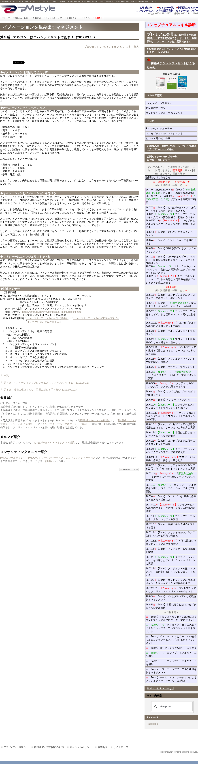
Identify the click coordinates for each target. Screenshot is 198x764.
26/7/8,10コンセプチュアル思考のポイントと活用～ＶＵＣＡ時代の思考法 (170, 507)
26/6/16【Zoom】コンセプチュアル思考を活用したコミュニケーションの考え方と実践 (170, 426)
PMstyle (44, 9)
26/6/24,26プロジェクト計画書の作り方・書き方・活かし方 (171, 459)
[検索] (171, 707)
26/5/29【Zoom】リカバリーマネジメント (171, 367)
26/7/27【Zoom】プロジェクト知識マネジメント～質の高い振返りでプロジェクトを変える (170, 571)
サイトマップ (120, 747)
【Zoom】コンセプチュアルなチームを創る (171, 648)
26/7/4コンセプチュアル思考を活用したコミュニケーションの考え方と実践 (171, 488)
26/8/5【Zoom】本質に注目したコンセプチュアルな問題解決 (171, 606)
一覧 (6, 375)
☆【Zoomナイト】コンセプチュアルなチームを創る (171, 663)
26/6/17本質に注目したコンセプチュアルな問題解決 (170, 434)
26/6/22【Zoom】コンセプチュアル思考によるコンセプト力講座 (170, 442)
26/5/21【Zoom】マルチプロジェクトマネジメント (170, 332)
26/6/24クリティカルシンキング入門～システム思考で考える (170, 450)
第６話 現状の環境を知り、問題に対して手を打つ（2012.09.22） (41, 389)
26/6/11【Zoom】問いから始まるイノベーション (170, 234)
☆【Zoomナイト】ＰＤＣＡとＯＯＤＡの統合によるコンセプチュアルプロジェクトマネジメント (171, 639)
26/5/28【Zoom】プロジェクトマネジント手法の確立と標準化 (170, 360)
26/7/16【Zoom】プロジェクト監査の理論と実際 (170, 550)
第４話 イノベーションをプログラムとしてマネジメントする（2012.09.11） (47, 382)
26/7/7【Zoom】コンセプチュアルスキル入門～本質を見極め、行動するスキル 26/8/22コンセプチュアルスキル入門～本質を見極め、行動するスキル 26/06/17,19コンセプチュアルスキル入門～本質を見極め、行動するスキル (171, 217)
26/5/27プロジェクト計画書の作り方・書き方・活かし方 (170, 341)
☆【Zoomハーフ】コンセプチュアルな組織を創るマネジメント (171, 671)
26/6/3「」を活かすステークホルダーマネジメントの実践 (171, 375)
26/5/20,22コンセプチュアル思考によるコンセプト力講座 (171, 324)
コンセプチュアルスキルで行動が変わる (95, 318)
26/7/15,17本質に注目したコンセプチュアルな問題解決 (171, 542)
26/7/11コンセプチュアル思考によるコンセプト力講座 (170, 518)
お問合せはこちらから (158, 177)
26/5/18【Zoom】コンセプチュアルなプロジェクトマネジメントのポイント (170, 296)
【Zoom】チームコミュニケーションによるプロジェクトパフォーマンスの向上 (171, 679)
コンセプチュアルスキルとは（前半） (47, 318)
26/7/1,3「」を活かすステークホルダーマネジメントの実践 (171, 476)
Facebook (152, 724)
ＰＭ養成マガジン (171, 108)
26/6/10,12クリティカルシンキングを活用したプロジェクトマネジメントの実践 (171, 416)
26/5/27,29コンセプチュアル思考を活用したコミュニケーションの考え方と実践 (171, 350)
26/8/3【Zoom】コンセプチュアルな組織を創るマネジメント (171, 598)
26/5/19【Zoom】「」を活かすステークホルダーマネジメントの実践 (171, 305)
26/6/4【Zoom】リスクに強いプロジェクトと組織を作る (171, 393)
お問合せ (50, 461)
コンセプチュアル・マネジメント (171, 113)
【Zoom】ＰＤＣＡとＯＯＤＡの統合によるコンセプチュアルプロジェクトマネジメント (171, 618)
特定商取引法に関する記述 (49, 747)
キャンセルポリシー (81, 747)
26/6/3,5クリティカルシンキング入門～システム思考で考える (171, 385)
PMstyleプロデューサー (170, 128)
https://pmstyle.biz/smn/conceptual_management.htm (51, 312)
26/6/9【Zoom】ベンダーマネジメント (171, 399)
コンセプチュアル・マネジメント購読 (53, 442)
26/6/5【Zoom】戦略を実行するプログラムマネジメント (171, 250)
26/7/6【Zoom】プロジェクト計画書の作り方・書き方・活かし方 (171, 498)
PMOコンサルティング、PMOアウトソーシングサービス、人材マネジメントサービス (48, 457)
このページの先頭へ (129, 469)
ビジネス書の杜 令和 (163, 138)
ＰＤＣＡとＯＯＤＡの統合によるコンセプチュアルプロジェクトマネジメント (171, 628)
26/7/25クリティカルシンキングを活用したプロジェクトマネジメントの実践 (170, 560)
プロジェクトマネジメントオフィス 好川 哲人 (111, 46)
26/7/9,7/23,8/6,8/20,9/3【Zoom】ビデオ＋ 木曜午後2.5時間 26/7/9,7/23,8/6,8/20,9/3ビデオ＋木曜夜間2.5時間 (171, 196)
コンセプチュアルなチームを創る (171, 654)
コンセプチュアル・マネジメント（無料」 (65, 424)
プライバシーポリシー (16, 747)
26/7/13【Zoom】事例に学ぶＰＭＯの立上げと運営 (170, 526)
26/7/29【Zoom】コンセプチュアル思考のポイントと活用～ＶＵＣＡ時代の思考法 (170, 582)
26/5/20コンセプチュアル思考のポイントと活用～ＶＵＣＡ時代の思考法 (170, 314)
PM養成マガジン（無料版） (94, 420)
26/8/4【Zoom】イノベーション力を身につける (171, 242)
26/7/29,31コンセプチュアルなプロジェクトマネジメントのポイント (171, 590)
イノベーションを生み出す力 (43, 321)
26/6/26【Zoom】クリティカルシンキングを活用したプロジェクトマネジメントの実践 (170, 467)
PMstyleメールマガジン (170, 103)
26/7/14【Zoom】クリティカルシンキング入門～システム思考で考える (170, 534)
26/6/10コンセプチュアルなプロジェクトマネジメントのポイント (170, 406)
